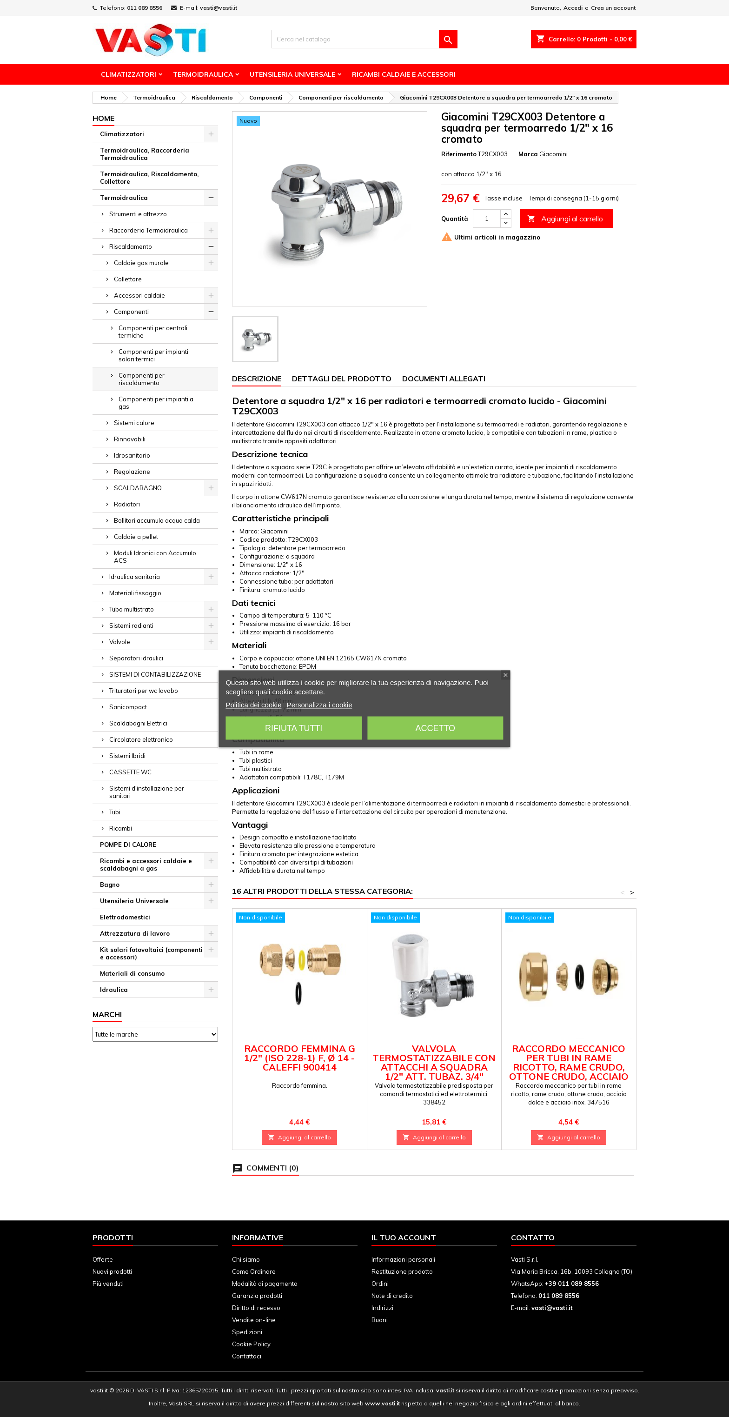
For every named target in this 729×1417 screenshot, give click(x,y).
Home (103, 118)
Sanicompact (128, 707)
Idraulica (114, 989)
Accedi (573, 7)
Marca (528, 154)
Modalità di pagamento (265, 1283)
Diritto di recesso (256, 1307)
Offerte (103, 1259)
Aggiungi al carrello (565, 219)
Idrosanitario (132, 455)
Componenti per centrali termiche (153, 331)
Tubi (114, 812)
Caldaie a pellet (136, 536)
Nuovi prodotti (112, 1271)
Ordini (380, 1283)
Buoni (379, 1320)
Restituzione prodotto (402, 1271)
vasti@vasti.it (218, 7)
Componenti (131, 311)
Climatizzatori (128, 74)
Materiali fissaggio (135, 593)
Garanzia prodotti (257, 1295)
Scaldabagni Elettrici (138, 723)
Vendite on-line (254, 1320)
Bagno (109, 884)
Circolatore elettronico (141, 739)
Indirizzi (382, 1307)
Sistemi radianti (131, 625)
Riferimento (459, 154)
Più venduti (108, 1283)
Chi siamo (246, 1259)
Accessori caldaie (139, 295)
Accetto (435, 727)
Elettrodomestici (125, 917)
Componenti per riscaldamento (142, 379)
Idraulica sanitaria (134, 576)
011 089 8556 (144, 7)
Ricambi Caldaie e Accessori (404, 74)
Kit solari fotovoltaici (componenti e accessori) (151, 953)
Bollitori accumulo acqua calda (157, 520)
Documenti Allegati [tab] (443, 378)
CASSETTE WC (130, 772)
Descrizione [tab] (256, 378)
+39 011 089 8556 (572, 1283)
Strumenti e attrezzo (138, 214)
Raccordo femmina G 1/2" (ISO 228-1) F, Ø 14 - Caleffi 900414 (299, 1058)
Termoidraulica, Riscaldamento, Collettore (149, 177)
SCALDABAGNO (138, 488)
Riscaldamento (130, 246)
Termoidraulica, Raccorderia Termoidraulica (144, 153)
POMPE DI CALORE (128, 844)
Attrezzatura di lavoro (135, 933)
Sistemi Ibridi (127, 755)
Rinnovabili (130, 439)
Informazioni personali (403, 1259)
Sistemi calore (134, 422)
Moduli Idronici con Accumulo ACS (155, 556)
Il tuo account (403, 1237)
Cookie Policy (251, 1344)
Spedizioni (247, 1332)
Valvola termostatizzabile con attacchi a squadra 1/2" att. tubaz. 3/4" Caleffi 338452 (434, 1067)
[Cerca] (364, 39)
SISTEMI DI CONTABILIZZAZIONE (155, 674)
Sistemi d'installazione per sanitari (146, 792)
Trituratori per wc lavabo (143, 690)
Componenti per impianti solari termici (153, 355)
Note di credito (392, 1295)
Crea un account (613, 7)
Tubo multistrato (131, 609)
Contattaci (246, 1356)
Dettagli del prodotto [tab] (341, 378)
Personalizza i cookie (319, 704)
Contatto (533, 1237)
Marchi (107, 1014)
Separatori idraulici (136, 658)
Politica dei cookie (253, 704)
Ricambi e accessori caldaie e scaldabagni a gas (146, 864)
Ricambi (120, 828)
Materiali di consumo (132, 973)
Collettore (128, 279)
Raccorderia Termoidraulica (148, 230)
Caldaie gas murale (141, 262)
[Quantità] (487, 218)
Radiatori (127, 504)
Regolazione (132, 471)
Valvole (119, 641)
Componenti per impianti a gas (156, 402)
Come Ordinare (254, 1271)
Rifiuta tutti (293, 727)
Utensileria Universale (292, 74)
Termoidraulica (203, 74)
